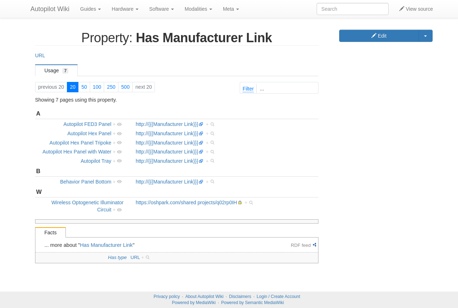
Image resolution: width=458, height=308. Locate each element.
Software (161, 9)
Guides (90, 9)
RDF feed (301, 245)
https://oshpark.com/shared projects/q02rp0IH (186, 202)
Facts (50, 232)
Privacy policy (167, 296)
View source (416, 9)
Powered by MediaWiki (194, 302)
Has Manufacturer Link (106, 245)
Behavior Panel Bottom (85, 182)
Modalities (198, 9)
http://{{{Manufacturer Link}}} (167, 124)
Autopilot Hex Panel (89, 133)
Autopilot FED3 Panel (87, 124)
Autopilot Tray (96, 161)
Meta (231, 9)
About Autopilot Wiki (204, 296)
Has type (117, 257)
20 (72, 87)
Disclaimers (240, 296)
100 (97, 87)
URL (40, 55)
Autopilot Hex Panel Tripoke (80, 143)
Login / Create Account (278, 296)
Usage (56, 71)
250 (111, 87)
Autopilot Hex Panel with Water (77, 152)
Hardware (125, 9)
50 (84, 87)
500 (125, 87)
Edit (378, 36)
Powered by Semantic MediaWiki (252, 302)
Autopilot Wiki (49, 9)
